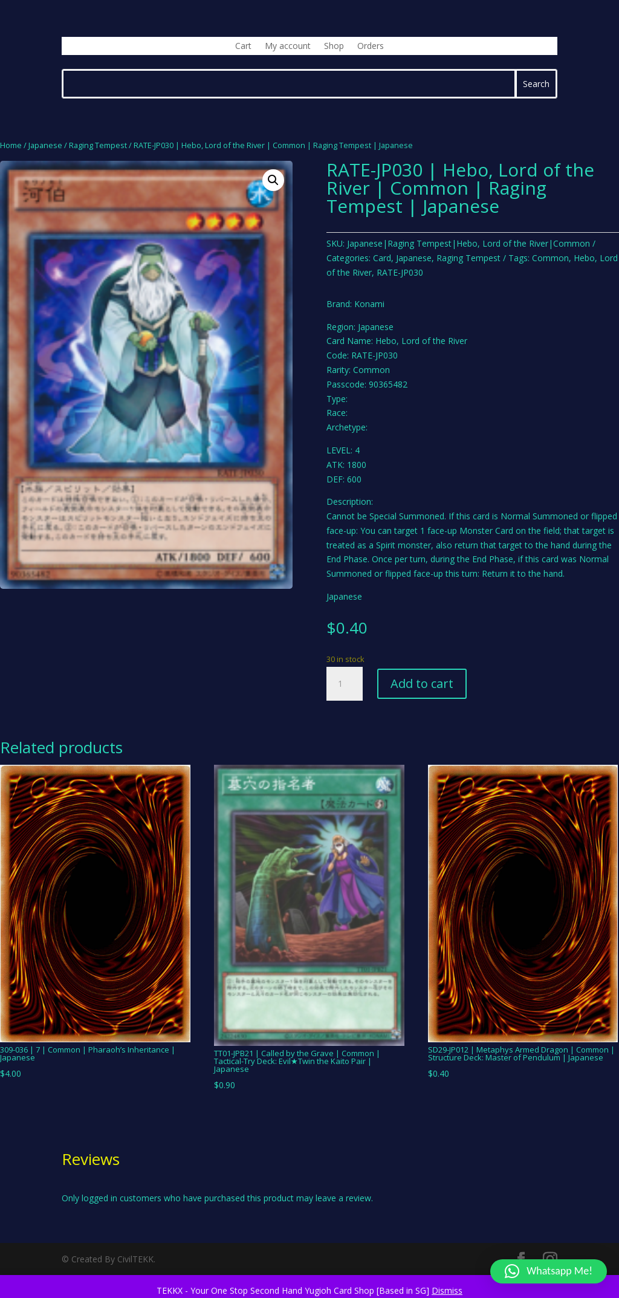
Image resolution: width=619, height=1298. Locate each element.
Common (550, 258)
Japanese (45, 145)
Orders (370, 46)
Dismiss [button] (447, 1290)
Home (11, 145)
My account (288, 46)
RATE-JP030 (400, 272)
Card (382, 258)
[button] (273, 180)
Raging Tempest (98, 145)
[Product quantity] (344, 684)
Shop (334, 46)
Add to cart (422, 683)
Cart (243, 46)
